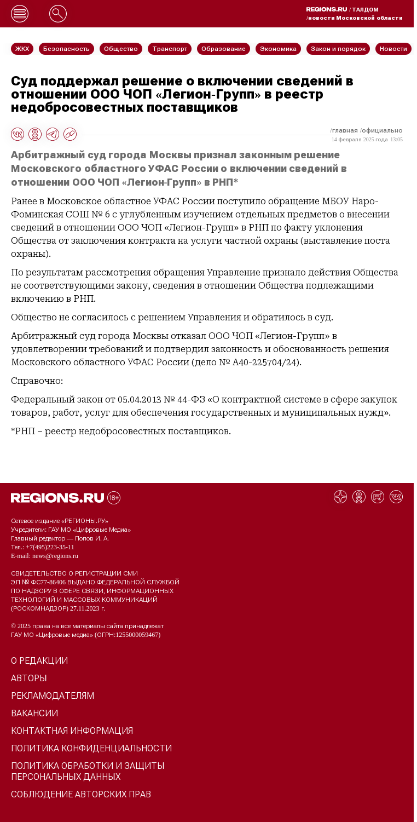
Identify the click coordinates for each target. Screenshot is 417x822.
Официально (382, 130)
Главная (345, 130)
